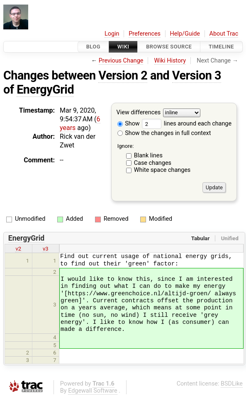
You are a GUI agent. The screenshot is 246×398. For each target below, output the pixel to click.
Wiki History (170, 60)
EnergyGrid (45, 89)
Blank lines (148, 155)
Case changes (152, 162)
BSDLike (232, 383)
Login (112, 33)
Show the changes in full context (164, 133)
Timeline (221, 46)
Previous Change (121, 60)
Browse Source (169, 46)
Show (128, 123)
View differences (139, 112)
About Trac (224, 33)
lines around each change (186, 123)
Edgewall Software (92, 390)
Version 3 (196, 75)
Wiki (123, 46)
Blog (93, 46)
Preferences (145, 33)
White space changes (162, 170)
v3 (46, 249)
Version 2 (122, 75)
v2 (18, 249)
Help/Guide (185, 33)
